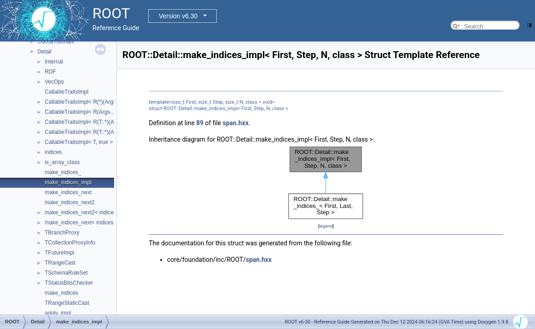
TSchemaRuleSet (66, 273)
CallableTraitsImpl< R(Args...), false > (90, 112)
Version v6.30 (178, 16)
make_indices (61, 293)
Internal (54, 61)
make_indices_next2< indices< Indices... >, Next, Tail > (111, 212)
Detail (44, 51)
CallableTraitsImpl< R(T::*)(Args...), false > (96, 132)
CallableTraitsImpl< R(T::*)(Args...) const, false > (103, 122)
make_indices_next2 (69, 202)
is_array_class (62, 162)
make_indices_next (68, 192)
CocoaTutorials (55, 41)
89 (200, 123)
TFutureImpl (59, 252)
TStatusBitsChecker (69, 283)
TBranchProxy (62, 232)
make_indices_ (63, 172)
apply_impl (58, 313)
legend (325, 225)
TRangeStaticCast (67, 303)
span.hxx (236, 123)
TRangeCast (60, 263)
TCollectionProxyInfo (70, 242)
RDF (50, 72)
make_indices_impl (68, 182)
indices (53, 152)
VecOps (54, 82)
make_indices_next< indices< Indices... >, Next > (104, 222)
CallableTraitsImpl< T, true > (79, 142)
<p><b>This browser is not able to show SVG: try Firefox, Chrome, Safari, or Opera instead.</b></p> (326, 182)
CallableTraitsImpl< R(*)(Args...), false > (93, 102)
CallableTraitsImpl (67, 92)
